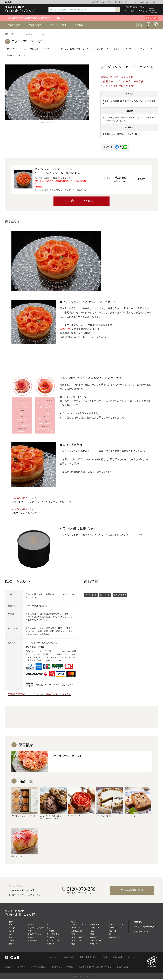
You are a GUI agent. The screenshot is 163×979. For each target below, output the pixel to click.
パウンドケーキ (145, 49)
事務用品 (93, 937)
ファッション (95, 928)
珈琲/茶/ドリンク (34, 934)
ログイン (148, 27)
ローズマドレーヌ (101, 49)
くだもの (12, 928)
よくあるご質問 (123, 967)
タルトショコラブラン (123, 49)
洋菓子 (12, 34)
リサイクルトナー (116, 924)
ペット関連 (94, 924)
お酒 (29, 931)
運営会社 (9, 967)
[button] (42, 122)
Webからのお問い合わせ (131, 890)
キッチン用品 (76, 937)
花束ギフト (75, 928)
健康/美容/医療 (115, 937)
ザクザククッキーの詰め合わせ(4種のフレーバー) (65, 49)
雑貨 (73, 944)
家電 (73, 934)
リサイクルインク (116, 928)
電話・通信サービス (121, 2)
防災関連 (112, 931)
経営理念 (21, 967)
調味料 (30, 937)
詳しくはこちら (79, 190)
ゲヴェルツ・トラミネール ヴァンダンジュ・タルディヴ (41, 502)
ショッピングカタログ (144, 926)
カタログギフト (53, 940)
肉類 (10, 934)
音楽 (92, 931)
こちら (63, 594)
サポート (155, 2)
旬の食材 (50, 931)
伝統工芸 (93, 944)
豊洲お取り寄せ (53, 934)
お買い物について (142, 931)
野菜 (10, 937)
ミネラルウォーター (36, 928)
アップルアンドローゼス (27, 41)
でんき (134, 2)
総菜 (48, 928)
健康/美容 (50, 944)
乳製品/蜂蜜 (32, 940)
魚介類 (11, 931)
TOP (6, 34)
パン (29, 944)
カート (156, 27)
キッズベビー (95, 940)
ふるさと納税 (106, 2)
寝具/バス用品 (77, 940)
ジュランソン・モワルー (24, 512)
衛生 (111, 934)
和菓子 (11, 944)
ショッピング (93, 2)
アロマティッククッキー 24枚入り (22, 49)
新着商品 (79, 24)
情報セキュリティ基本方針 (62, 967)
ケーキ (18, 34)
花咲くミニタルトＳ (16, 55)
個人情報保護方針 (38, 967)
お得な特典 (144, 2)
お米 (10, 924)
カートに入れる (84, 201)
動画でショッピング (79, 924)
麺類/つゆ (31, 924)
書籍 (92, 934)
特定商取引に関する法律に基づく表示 (95, 967)
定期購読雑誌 (76, 931)
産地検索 (50, 937)
